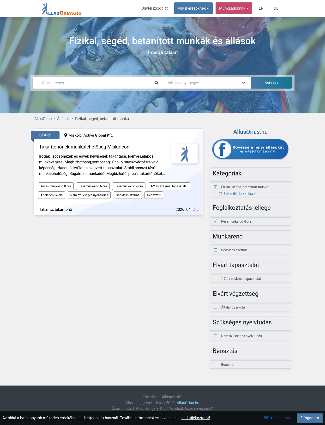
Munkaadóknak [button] (234, 8)
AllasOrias (43, 118)
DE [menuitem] (276, 8)
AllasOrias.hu (188, 402)
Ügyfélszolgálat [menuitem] (154, 8)
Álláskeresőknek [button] (193, 8)
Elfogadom (309, 418)
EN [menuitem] (261, 8)
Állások (63, 118)
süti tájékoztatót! (195, 418)
